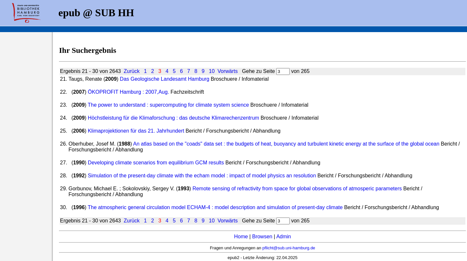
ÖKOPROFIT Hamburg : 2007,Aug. (128, 92)
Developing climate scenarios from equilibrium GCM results (156, 162)
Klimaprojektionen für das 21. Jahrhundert (136, 131)
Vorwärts (228, 71)
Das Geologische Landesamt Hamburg (165, 79)
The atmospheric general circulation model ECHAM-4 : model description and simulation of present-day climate (215, 207)
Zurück (132, 71)
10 (212, 71)
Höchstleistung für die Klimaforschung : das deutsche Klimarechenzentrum (173, 118)
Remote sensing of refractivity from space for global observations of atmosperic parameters (297, 188)
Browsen (262, 236)
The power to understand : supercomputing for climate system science (168, 105)
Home (241, 236)
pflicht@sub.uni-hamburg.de (288, 247)
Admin (283, 236)
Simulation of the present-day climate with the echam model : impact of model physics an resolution (202, 175)
